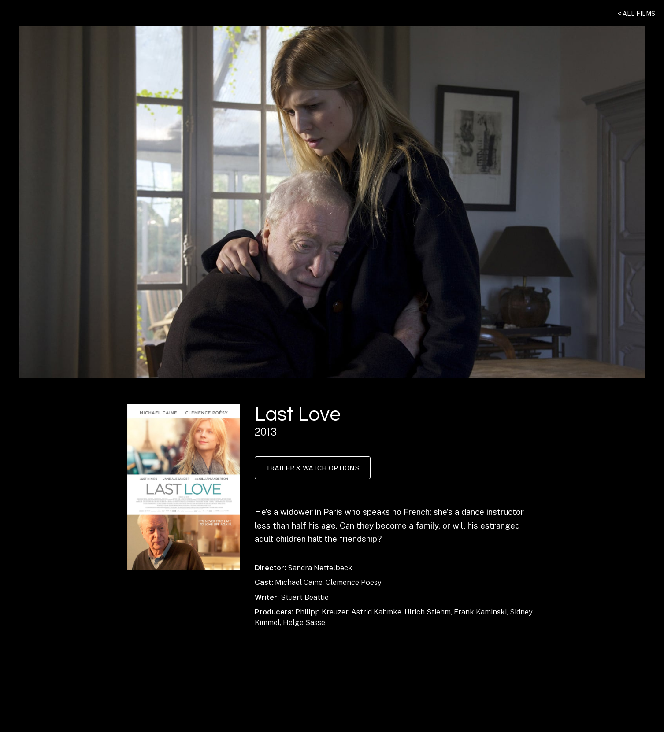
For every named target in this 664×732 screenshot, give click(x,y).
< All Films (636, 13)
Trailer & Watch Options (313, 468)
